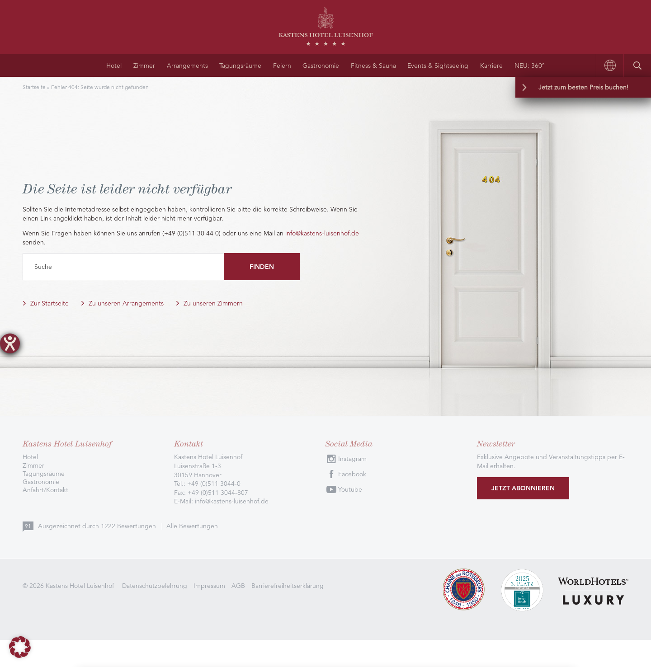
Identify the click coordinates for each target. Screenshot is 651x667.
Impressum (209, 586)
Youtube (350, 489)
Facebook (352, 474)
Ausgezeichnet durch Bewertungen (98, 526)
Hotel (114, 65)
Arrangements (187, 65)
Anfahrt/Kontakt (45, 490)
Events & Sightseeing (437, 65)
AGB (238, 586)
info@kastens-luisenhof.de (322, 233)
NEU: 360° (529, 65)
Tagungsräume (240, 65)
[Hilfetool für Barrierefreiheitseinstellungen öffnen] (10, 343)
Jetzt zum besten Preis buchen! (583, 87)
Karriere (491, 65)
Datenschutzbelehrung (154, 586)
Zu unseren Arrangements (126, 303)
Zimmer (144, 65)
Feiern (282, 65)
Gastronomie (320, 65)
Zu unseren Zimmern (213, 303)
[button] (20, 647)
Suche (43, 267)
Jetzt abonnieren (523, 488)
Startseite (34, 87)
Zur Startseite (49, 303)
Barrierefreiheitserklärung (287, 586)
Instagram (352, 459)
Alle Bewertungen (192, 526)
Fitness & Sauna (373, 65)
